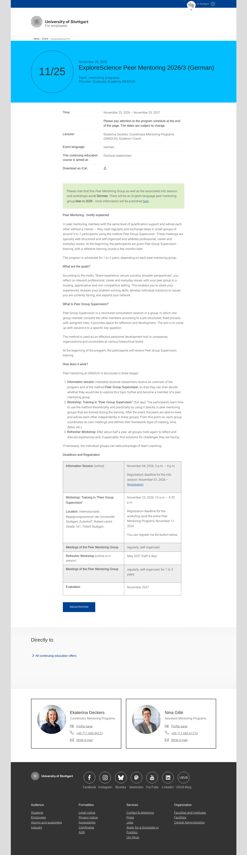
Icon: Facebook (89, 777)
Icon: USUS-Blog (183, 777)
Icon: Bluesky (121, 777)
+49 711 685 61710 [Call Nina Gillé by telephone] (184, 733)
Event (45, 38)
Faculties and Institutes (190, 812)
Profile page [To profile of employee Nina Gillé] (179, 726)
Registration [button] (79, 606)
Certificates (86, 827)
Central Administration (189, 822)
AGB (82, 832)
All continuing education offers (56, 655)
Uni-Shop (132, 837)
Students (37, 812)
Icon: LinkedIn (168, 777)
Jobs (129, 822)
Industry (36, 827)
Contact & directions (140, 812)
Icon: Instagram (105, 777)
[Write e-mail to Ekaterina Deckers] (81, 739)
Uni (197, 3)
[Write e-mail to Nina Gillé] (176, 739)
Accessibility (87, 822)
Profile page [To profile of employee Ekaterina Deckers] (84, 726)
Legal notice (87, 812)
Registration (135, 484)
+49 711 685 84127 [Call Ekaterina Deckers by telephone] (89, 733)
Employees (38, 817)
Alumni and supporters (46, 822)
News (37, 38)
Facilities (180, 817)
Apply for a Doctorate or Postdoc (142, 829)
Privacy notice (88, 817)
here (146, 201)
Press (130, 817)
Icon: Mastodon (136, 777)
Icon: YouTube (152, 777)
